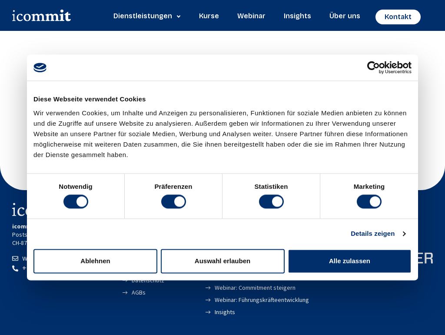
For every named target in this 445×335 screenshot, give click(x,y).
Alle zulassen (349, 261)
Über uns (344, 16)
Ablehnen (95, 261)
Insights (297, 16)
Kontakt (398, 17)
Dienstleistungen (147, 16)
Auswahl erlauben (222, 261)
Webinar (251, 16)
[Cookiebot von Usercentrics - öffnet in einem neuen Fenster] (373, 67)
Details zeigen (373, 234)
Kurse (209, 16)
